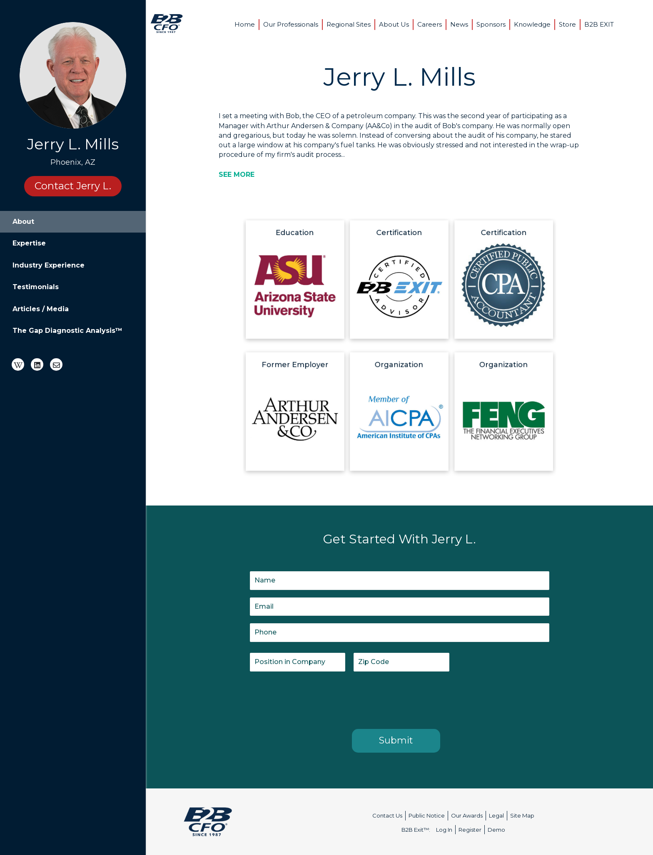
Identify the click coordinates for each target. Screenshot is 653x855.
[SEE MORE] (236, 174)
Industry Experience (48, 265)
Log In (444, 829)
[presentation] (313, 698)
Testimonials (35, 287)
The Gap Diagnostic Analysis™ (67, 331)
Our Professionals (290, 24)
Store (567, 24)
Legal (496, 815)
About (23, 222)
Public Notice (427, 815)
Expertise (29, 243)
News (459, 24)
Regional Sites (348, 24)
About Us (394, 24)
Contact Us (387, 815)
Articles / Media (40, 309)
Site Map (522, 815)
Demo (496, 829)
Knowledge (532, 24)
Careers (429, 24)
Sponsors (491, 24)
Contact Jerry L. (73, 186)
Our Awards (467, 815)
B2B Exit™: (415, 829)
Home (244, 24)
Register (470, 829)
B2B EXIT (599, 24)
